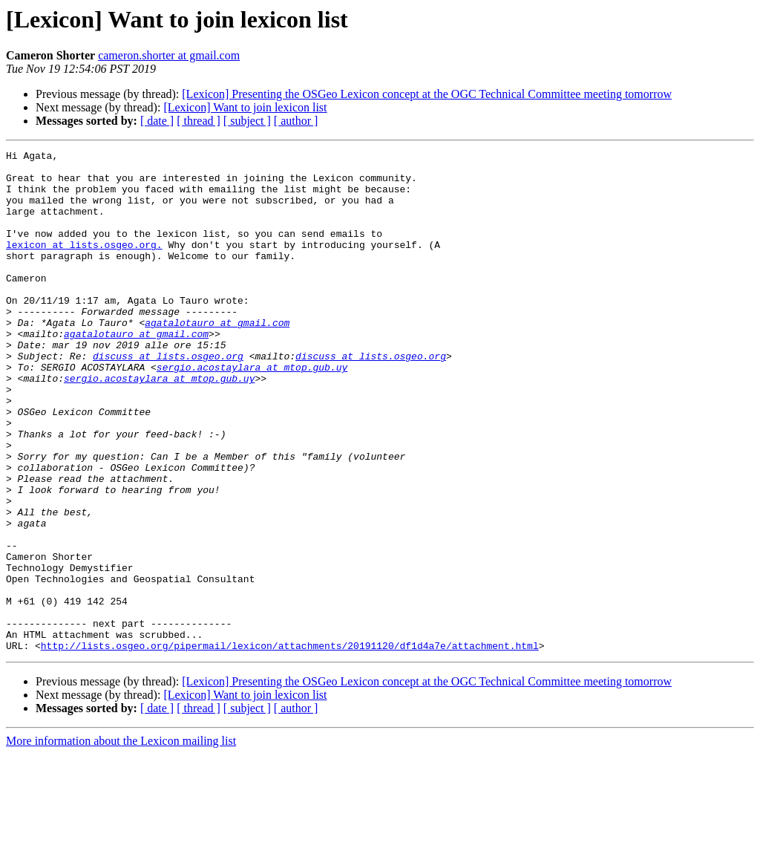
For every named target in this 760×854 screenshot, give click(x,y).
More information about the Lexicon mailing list (121, 841)
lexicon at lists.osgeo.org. (84, 264)
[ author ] (296, 120)
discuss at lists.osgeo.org (168, 398)
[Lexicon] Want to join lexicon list (245, 107)
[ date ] (157, 120)
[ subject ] (247, 120)
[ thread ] (198, 120)
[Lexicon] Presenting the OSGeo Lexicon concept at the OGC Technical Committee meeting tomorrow (427, 94)
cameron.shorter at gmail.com (169, 55)
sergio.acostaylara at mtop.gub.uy (252, 411)
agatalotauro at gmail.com (217, 358)
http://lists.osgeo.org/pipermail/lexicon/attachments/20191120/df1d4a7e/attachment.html (290, 745)
